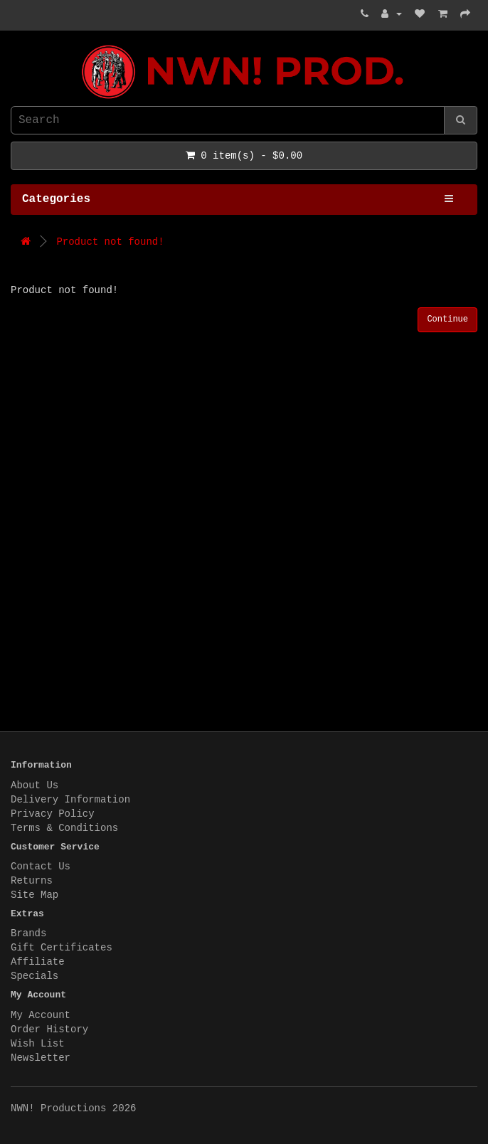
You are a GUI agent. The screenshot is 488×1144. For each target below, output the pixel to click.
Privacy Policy (53, 814)
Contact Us (40, 866)
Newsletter (40, 1058)
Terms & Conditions (64, 828)
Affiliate (38, 962)
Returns (32, 880)
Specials (34, 976)
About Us (34, 785)
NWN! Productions (14, 45)
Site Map (34, 895)
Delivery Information (70, 799)
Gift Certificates (61, 947)
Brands (28, 933)
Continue (447, 319)
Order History (49, 1029)
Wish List (38, 1043)
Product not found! (110, 242)
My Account (40, 1015)
